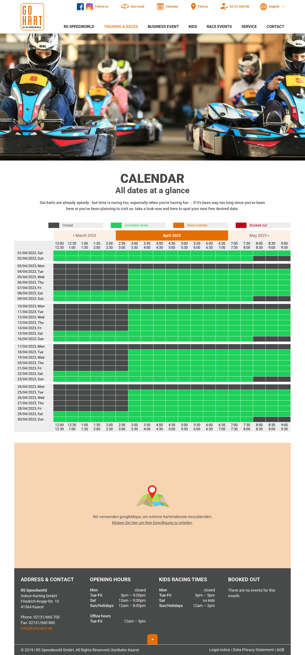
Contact (275, 26)
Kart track (137, 6)
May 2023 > (259, 235)
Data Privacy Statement (253, 649)
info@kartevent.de (36, 628)
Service (249, 26)
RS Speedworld (79, 26)
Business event (163, 26)
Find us (203, 6)
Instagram (94, 5)
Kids (193, 26)
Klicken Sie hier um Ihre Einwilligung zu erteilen (152, 522)
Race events (219, 26)
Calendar (172, 6)
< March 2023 (84, 235)
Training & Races (121, 26)
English (274, 6)
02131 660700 (239, 6)
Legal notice (219, 649)
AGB (280, 649)
